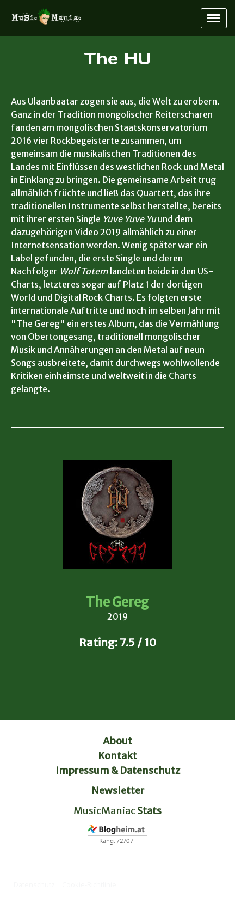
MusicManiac (104, 810)
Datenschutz (34, 884)
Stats (149, 810)
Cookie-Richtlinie (89, 884)
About (117, 741)
